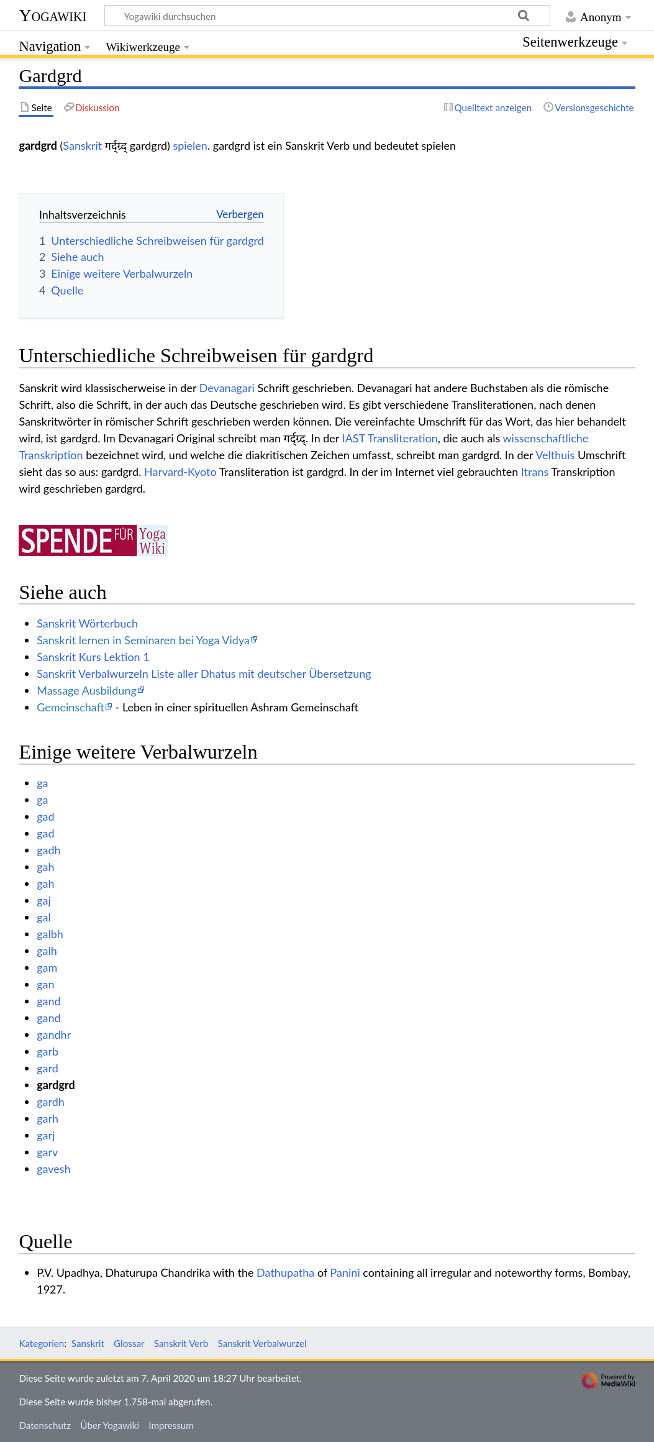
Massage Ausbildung (87, 690)
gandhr (54, 1034)
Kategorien (41, 1343)
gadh (48, 850)
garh (47, 1118)
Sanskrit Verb (181, 1343)
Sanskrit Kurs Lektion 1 (93, 657)
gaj (44, 900)
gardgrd (56, 1085)
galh (47, 950)
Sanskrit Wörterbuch (87, 623)
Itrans (534, 471)
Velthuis (555, 455)
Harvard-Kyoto (180, 471)
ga (42, 783)
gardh (51, 1101)
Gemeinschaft (70, 707)
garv (47, 1152)
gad (45, 816)
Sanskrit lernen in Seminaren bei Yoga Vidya (143, 640)
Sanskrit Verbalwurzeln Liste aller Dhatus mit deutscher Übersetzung (204, 673)
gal (44, 917)
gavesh (54, 1168)
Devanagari (227, 388)
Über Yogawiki (109, 1425)
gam (47, 967)
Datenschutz (45, 1425)
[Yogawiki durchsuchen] (327, 15)
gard (47, 1068)
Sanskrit (82, 145)
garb (47, 1051)
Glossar (129, 1343)
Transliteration (403, 438)
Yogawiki (52, 15)
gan (45, 984)
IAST (353, 438)
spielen (190, 145)
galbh (50, 934)
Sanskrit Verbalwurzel (262, 1343)
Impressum (171, 1425)
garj (46, 1135)
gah (45, 867)
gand (48, 1001)
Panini (345, 1272)
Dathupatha (285, 1272)
